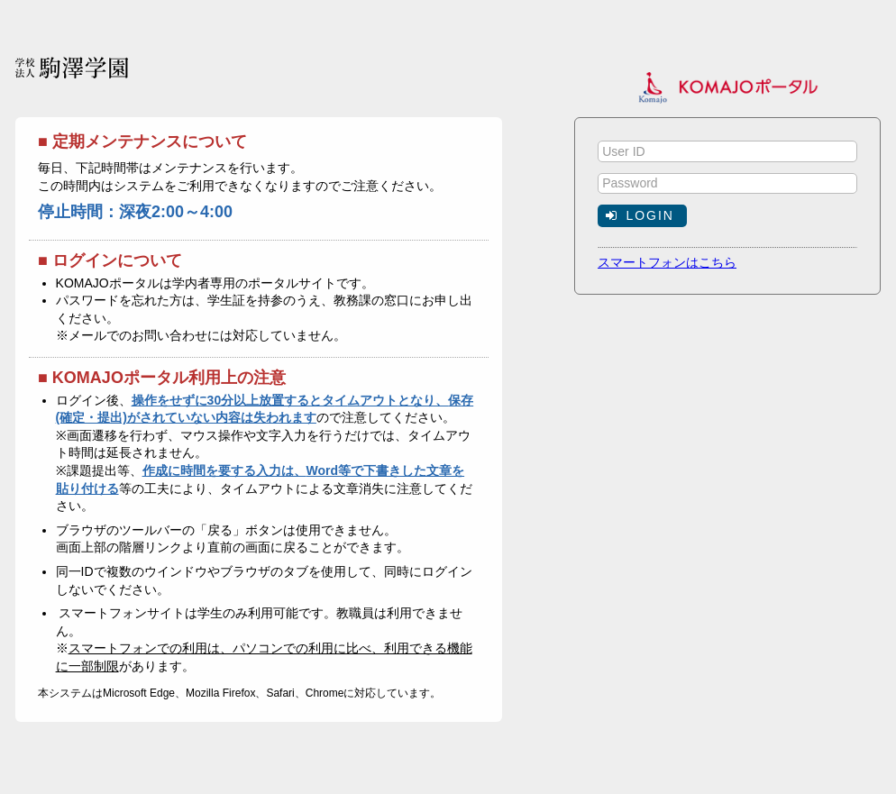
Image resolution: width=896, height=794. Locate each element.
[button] (642, 215)
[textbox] (727, 151)
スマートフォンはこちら (667, 262)
